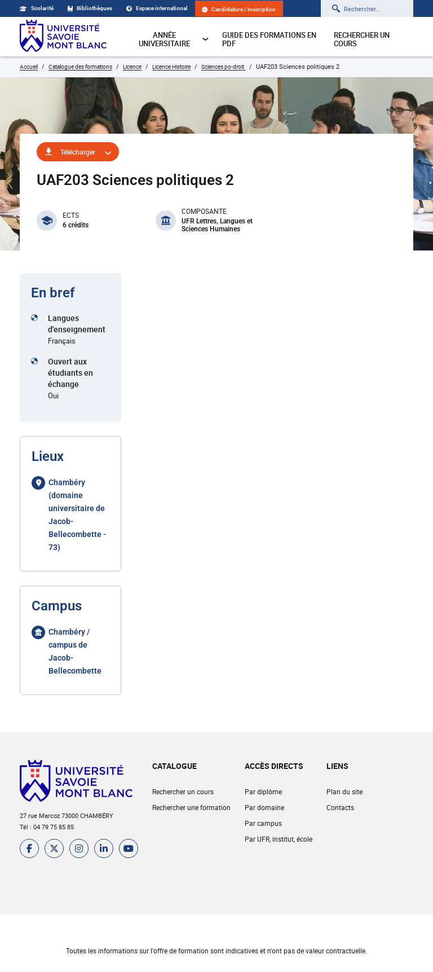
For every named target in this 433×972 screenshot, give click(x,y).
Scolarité (37, 8)
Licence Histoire (171, 67)
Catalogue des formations (80, 67)
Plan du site (344, 791)
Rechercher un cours (362, 39)
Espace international (157, 8)
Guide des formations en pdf (269, 39)
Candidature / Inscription (239, 9)
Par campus (263, 823)
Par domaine (264, 807)
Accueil (29, 67)
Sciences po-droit (223, 67)
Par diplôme (263, 791)
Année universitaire (174, 39)
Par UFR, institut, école (278, 838)
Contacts (340, 807)
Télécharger (77, 151)
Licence (132, 67)
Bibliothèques (90, 8)
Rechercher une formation (191, 807)
